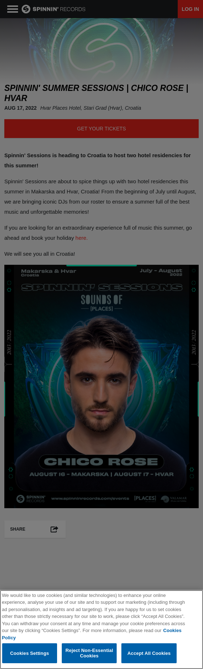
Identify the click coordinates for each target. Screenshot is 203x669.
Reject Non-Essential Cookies (89, 653)
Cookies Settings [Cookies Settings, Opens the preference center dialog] (29, 653)
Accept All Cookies (149, 653)
